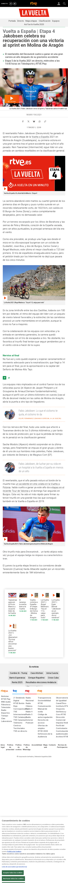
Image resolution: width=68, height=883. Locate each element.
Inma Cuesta (52, 673)
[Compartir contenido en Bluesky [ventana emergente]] (34, 121)
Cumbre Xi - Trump (18, 673)
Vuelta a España (40, 136)
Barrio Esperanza (17, 677)
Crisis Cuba (53, 677)
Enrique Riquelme (36, 677)
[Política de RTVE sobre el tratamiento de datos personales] (10, 747)
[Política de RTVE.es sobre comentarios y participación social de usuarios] (62, 746)
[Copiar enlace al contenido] (45, 121)
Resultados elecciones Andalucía (41, 682)
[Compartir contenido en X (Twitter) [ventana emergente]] (28, 121)
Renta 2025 (17, 682)
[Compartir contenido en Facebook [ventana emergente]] (23, 121)
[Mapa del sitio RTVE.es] (45, 746)
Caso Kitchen (37, 673)
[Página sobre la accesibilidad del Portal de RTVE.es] (37, 745)
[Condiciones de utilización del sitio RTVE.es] (3, 746)
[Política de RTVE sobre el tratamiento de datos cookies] (18, 747)
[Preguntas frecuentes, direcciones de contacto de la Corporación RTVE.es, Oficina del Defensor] (52, 745)
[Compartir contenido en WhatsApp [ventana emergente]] (39, 121)
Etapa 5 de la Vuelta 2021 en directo (24, 60)
